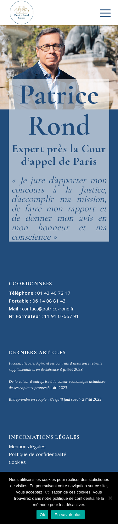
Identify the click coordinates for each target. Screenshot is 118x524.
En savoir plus (67, 514)
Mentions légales (27, 446)
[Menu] (100, 13)
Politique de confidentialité (37, 454)
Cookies (17, 462)
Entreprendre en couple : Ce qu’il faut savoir (45, 399)
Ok (42, 514)
